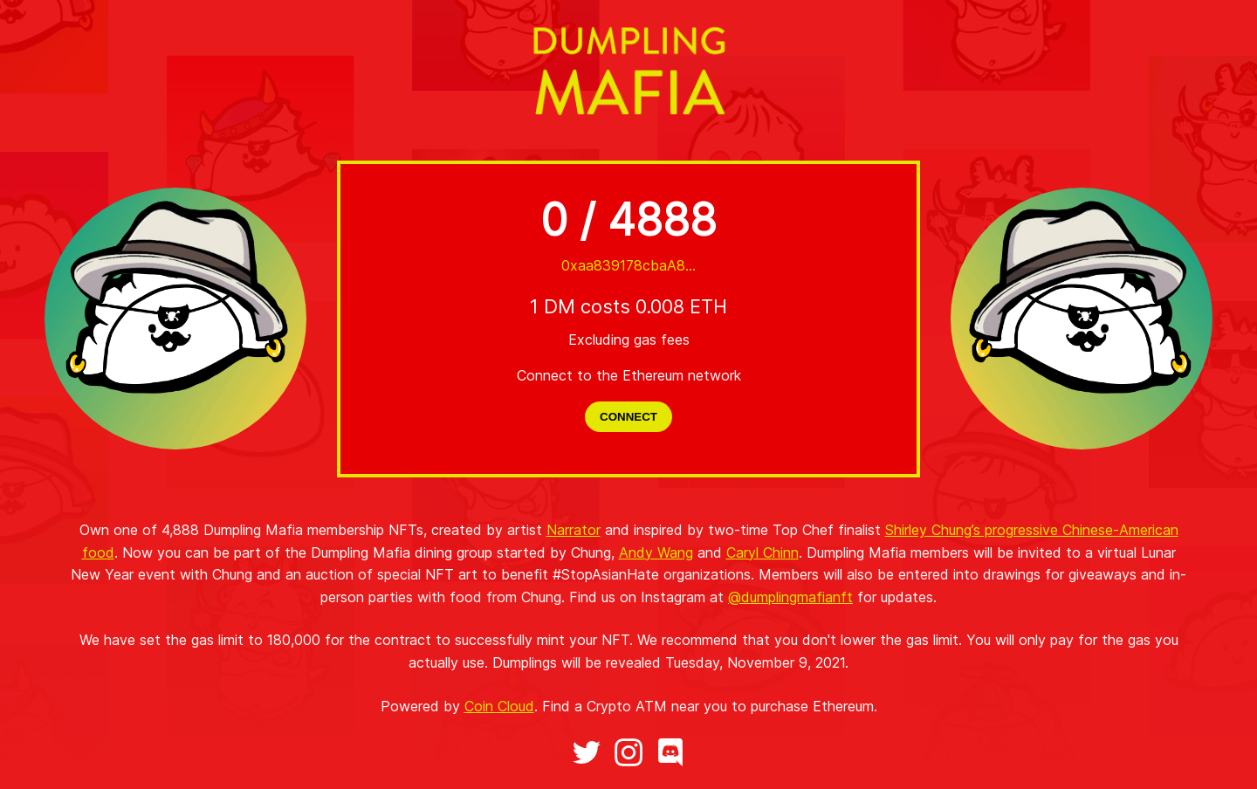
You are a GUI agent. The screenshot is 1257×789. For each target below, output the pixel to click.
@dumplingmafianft (790, 597)
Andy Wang (656, 552)
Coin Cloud (499, 706)
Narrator (573, 530)
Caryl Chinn (762, 552)
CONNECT (628, 416)
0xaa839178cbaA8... (628, 265)
